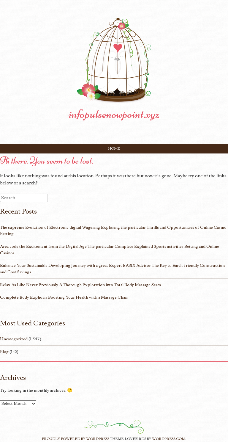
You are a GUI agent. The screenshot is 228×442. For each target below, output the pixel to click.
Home (114, 148)
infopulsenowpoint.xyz (114, 113)
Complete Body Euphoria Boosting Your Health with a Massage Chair (64, 297)
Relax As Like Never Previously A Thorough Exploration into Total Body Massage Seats (80, 285)
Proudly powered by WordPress (75, 439)
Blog (4, 352)
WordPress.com (168, 439)
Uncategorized (14, 339)
